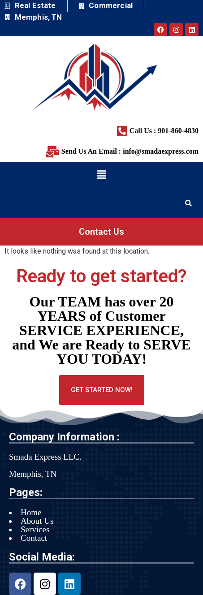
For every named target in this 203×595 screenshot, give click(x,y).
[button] (101, 174)
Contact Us (101, 231)
